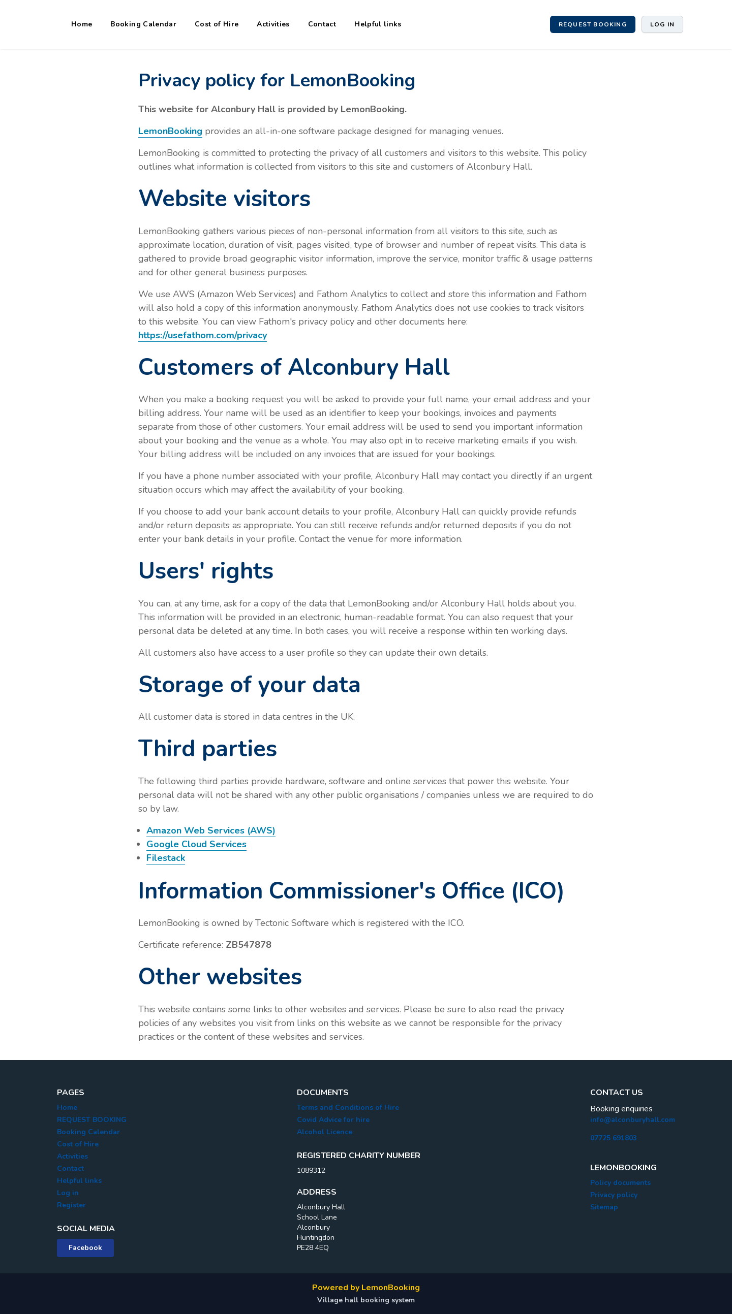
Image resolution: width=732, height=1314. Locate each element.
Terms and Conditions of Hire (348, 1107)
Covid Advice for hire (333, 1120)
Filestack (165, 858)
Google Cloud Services (196, 844)
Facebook (85, 1248)
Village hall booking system (366, 1300)
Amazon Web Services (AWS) (211, 830)
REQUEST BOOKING (92, 1120)
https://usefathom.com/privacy (202, 335)
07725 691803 (613, 1138)
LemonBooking (170, 131)
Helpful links (378, 24)
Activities (273, 24)
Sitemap (604, 1207)
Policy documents (620, 1183)
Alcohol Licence (324, 1132)
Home (81, 24)
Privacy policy (613, 1195)
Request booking (593, 24)
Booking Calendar (143, 24)
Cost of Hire (216, 24)
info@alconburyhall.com (632, 1120)
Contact (322, 24)
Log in (662, 24)
